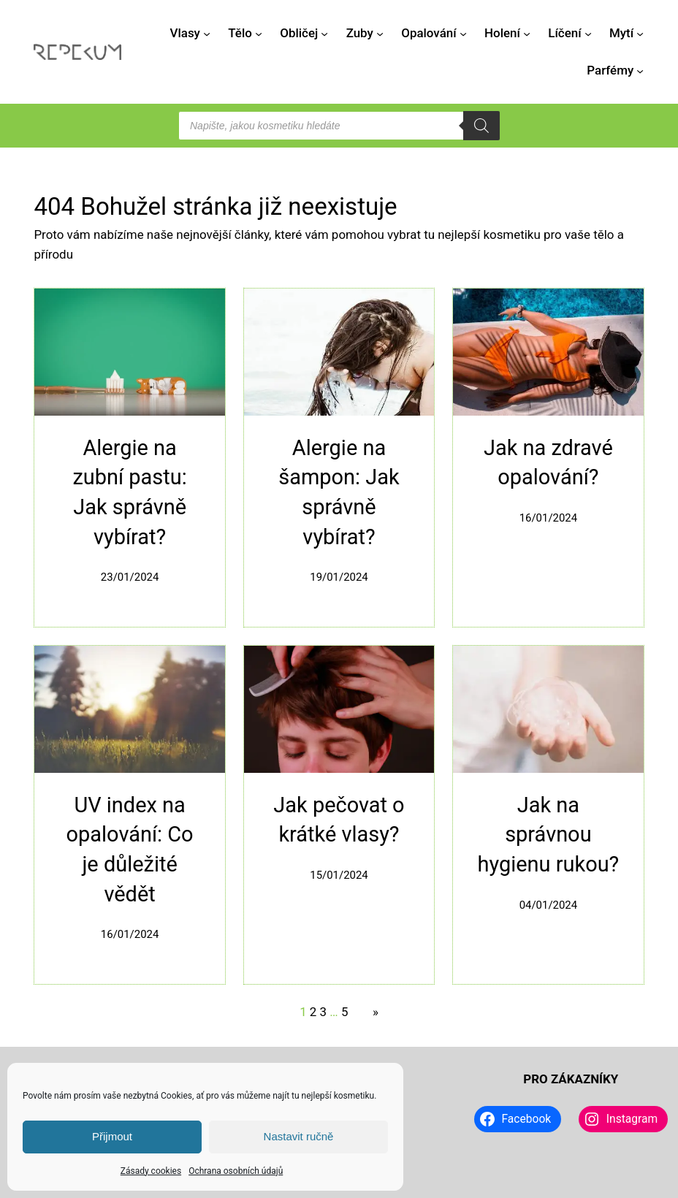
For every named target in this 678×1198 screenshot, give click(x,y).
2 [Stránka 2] (313, 1011)
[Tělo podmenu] (258, 33)
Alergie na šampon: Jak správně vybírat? (338, 492)
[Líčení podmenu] (588, 33)
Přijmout (112, 1136)
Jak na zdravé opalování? (548, 462)
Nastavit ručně (299, 1136)
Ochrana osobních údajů (235, 1171)
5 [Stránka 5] (344, 1011)
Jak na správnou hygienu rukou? (549, 835)
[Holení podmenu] (526, 33)
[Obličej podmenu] (324, 33)
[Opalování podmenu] (463, 33)
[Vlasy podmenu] (206, 33)
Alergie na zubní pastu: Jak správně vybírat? (129, 492)
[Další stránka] (371, 1012)
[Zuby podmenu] (380, 33)
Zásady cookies (151, 1171)
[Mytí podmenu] (640, 33)
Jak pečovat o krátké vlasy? (338, 820)
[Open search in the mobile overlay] (339, 125)
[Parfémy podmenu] (640, 71)
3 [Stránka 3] (323, 1011)
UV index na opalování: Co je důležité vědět (130, 850)
